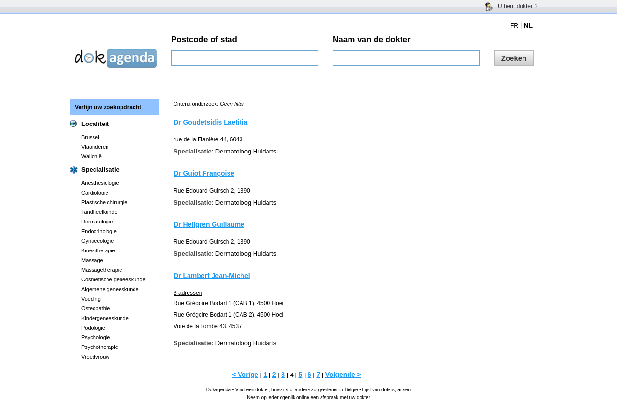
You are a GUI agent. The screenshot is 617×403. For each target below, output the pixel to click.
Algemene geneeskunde (110, 289)
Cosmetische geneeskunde (113, 279)
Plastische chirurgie (104, 202)
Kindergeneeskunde (105, 318)
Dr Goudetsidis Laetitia (210, 122)
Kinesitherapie (98, 250)
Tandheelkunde (99, 212)
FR (514, 25)
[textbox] (244, 58)
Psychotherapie (99, 347)
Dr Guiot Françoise (204, 173)
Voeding (91, 299)
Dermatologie (97, 221)
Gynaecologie (97, 241)
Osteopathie (95, 308)
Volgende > (343, 374)
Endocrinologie (99, 231)
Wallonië (91, 156)
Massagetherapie (101, 270)
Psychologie (95, 337)
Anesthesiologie (100, 183)
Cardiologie (94, 192)
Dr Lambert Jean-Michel (212, 275)
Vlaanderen (94, 147)
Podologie (93, 328)
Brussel (90, 137)
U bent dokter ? (517, 6)
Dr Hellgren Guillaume (209, 224)
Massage (92, 260)
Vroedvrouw (95, 357)
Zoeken (514, 58)
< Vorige (245, 374)
